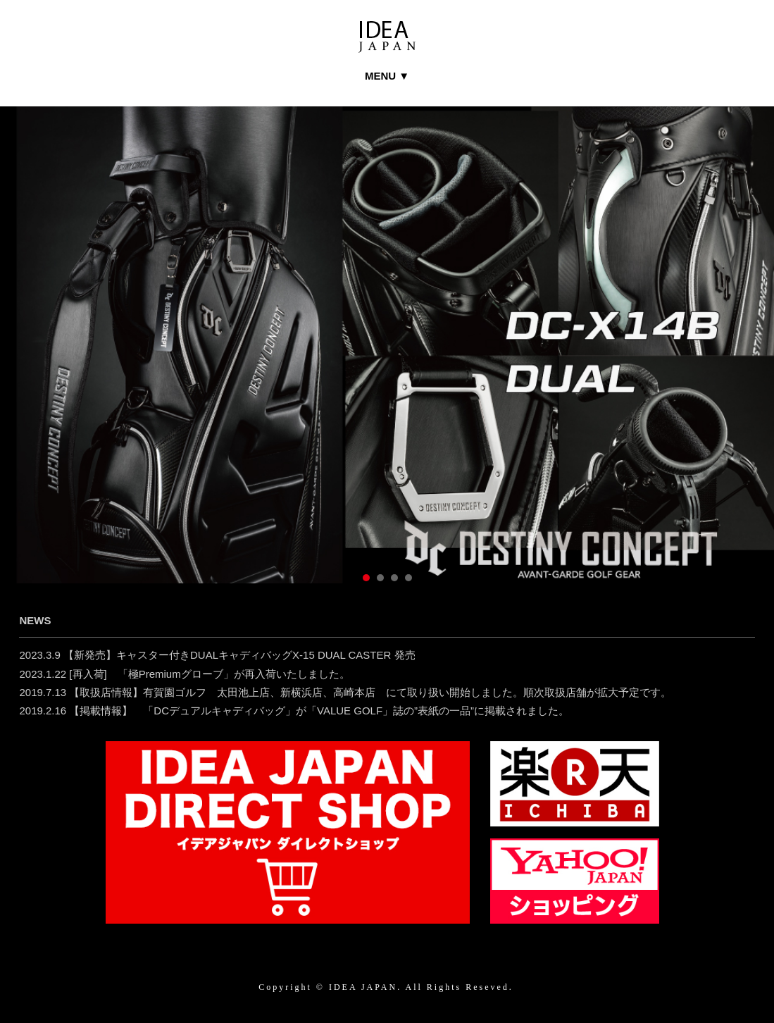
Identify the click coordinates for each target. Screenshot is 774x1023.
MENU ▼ (387, 76)
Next (740, 368)
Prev (33, 368)
